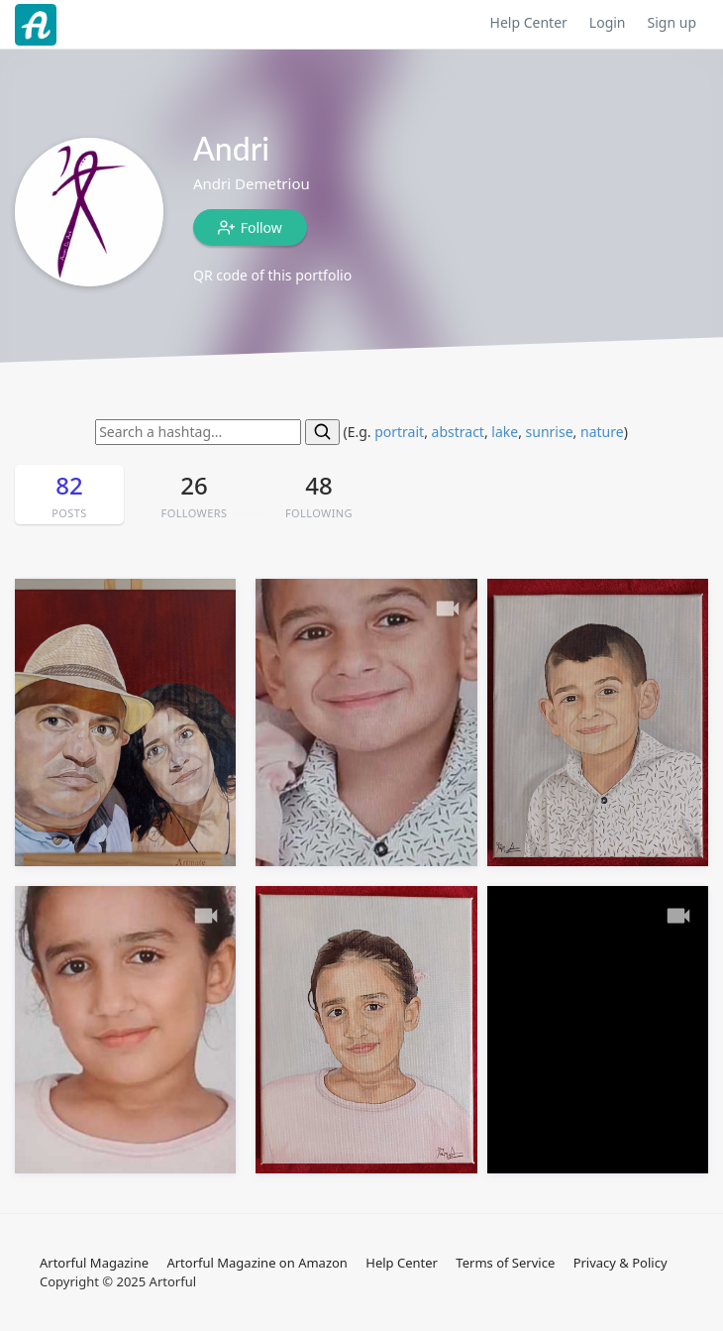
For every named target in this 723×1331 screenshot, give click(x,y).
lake (504, 431)
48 (318, 495)
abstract (458, 431)
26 (194, 495)
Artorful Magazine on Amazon (256, 1263)
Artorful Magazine (94, 1263)
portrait (399, 431)
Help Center (529, 22)
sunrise (549, 431)
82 (69, 495)
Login (607, 22)
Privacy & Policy (620, 1263)
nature (602, 431)
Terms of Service (505, 1263)
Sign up (672, 22)
